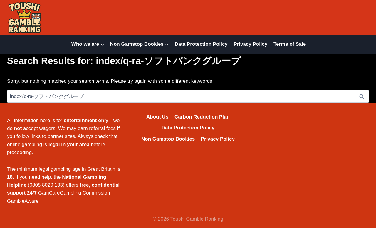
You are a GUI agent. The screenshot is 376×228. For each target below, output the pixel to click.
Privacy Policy (250, 44)
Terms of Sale (289, 44)
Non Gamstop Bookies (168, 139)
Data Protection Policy (200, 44)
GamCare (49, 193)
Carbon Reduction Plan (202, 117)
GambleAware (22, 201)
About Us (157, 117)
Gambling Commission (85, 193)
